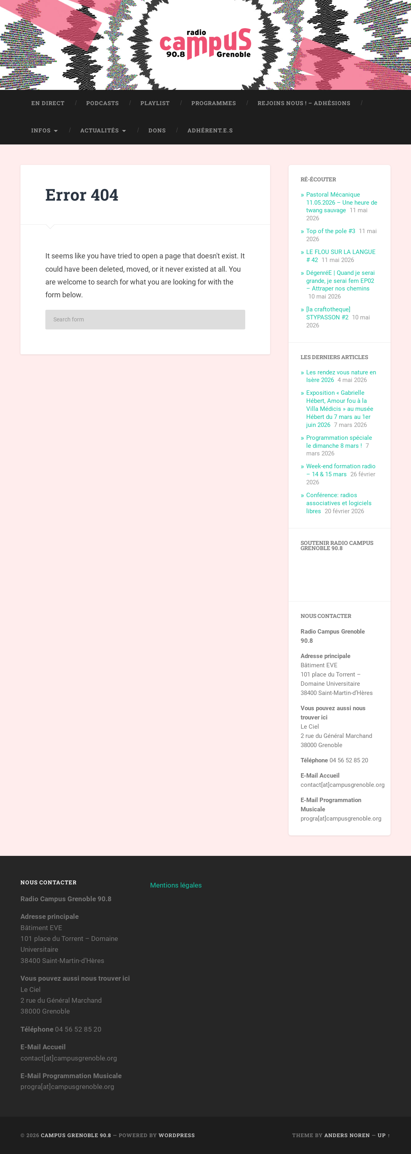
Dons (157, 130)
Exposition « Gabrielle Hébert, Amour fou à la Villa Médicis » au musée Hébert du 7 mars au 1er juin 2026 (339, 409)
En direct (48, 103)
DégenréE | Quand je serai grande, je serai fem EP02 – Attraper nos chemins (340, 281)
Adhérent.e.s (210, 130)
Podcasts (102, 103)
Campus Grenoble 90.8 (76, 1135)
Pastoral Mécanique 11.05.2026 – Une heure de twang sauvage (341, 202)
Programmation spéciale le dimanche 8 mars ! (339, 441)
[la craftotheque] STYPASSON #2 (328, 313)
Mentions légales (176, 885)
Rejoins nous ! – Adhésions (304, 103)
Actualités (99, 130)
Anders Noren (347, 1135)
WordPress (177, 1135)
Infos (41, 130)
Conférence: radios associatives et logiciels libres (339, 503)
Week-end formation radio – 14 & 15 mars (341, 470)
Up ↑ (384, 1135)
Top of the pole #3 (330, 231)
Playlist (155, 103)
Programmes (213, 103)
